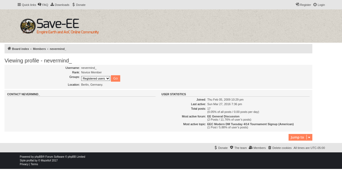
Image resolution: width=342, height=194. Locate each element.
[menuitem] (42, 5)
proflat (30, 160)
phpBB (39, 156)
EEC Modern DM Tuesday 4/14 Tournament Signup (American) (250, 124)
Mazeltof (46, 160)
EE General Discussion (223, 116)
